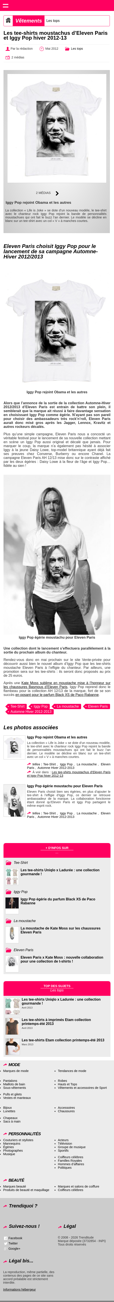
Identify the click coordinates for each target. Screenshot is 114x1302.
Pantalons (10, 1080)
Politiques (64, 1167)
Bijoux (7, 1107)
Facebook (15, 1238)
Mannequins (11, 1143)
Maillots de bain (14, 1084)
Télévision (65, 1143)
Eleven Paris (98, 706)
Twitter (13, 1243)
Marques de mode (15, 1071)
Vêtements (28, 21)
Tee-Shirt (18, 706)
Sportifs (63, 1150)
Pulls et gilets (12, 1094)
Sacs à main (11, 1121)
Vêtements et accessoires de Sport (82, 1087)
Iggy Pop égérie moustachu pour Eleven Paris (65, 786)
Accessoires (66, 1107)
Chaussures (66, 1111)
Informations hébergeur (19, 1289)
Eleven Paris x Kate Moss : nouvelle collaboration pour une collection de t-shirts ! (62, 959)
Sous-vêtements (14, 1087)
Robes (62, 1080)
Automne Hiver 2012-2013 (31, 711)
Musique (9, 1154)
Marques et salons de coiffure (78, 1186)
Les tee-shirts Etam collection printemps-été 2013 (63, 1040)
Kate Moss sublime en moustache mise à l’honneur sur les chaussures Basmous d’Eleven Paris (57, 685)
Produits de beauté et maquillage (26, 1190)
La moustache (68, 706)
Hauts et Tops (67, 1084)
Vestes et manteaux (17, 1098)
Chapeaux (10, 1118)
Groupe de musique (72, 1147)
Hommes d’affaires (71, 1164)
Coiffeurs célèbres (70, 1157)
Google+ (14, 1248)
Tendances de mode (72, 1071)
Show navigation (5, 5)
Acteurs (63, 1140)
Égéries (8, 1147)
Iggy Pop (41, 706)
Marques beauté (14, 1186)
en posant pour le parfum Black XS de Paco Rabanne (57, 695)
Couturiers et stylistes (18, 1140)
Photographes (13, 1150)
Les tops (52, 21)
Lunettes (9, 1111)
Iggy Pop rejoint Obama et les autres (57, 737)
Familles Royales (70, 1160)
